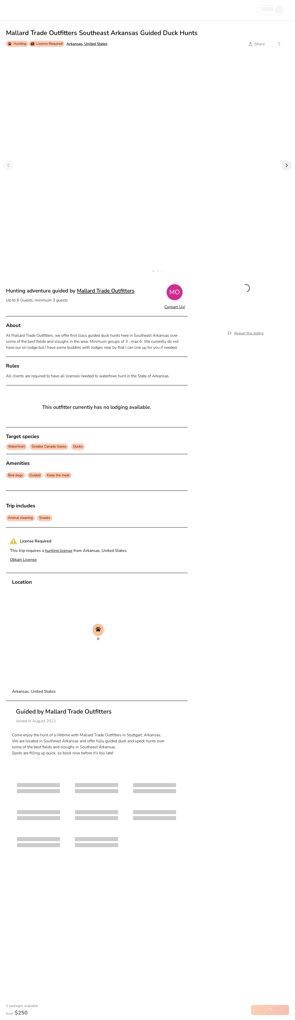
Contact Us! (174, 307)
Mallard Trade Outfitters (105, 290)
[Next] (287, 165)
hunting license (58, 550)
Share (257, 44)
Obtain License (23, 559)
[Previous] (8, 165)
